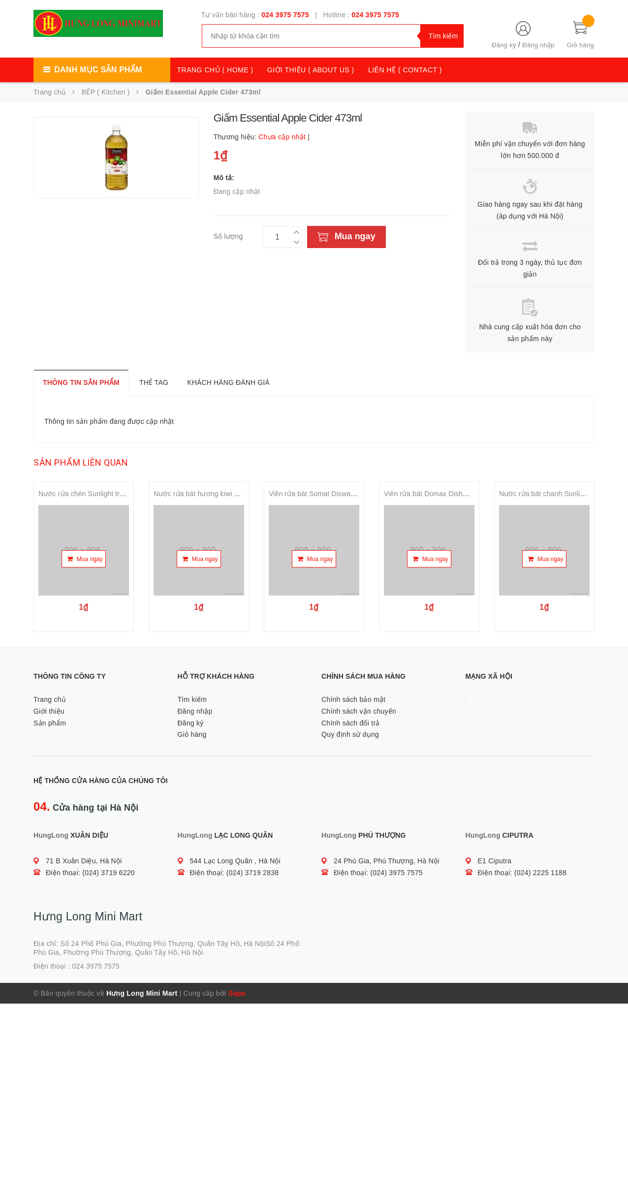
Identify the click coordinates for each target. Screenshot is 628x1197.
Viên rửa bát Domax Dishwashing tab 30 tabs (454, 494)
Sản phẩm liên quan (80, 462)
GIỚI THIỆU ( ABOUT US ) (310, 70)
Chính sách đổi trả (350, 723)
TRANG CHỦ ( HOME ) (215, 70)
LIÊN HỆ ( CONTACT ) (405, 70)
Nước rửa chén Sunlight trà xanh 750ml (100, 494)
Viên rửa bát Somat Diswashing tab (324, 494)
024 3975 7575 (285, 15)
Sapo (237, 993)
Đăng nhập (538, 45)
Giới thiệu (48, 711)
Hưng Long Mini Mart (141, 993)
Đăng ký (504, 45)
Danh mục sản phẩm (98, 69)
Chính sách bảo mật (353, 699)
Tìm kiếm (192, 699)
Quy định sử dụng (350, 734)
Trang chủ (49, 699)
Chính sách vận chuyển (358, 711)
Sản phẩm (49, 723)
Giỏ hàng (192, 734)
